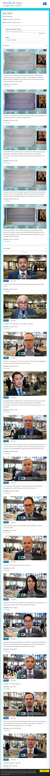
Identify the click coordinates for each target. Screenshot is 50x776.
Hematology (9, 16)
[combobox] (25, 40)
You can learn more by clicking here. (18, 774)
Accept (44, 771)
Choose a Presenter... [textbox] (11, 40)
